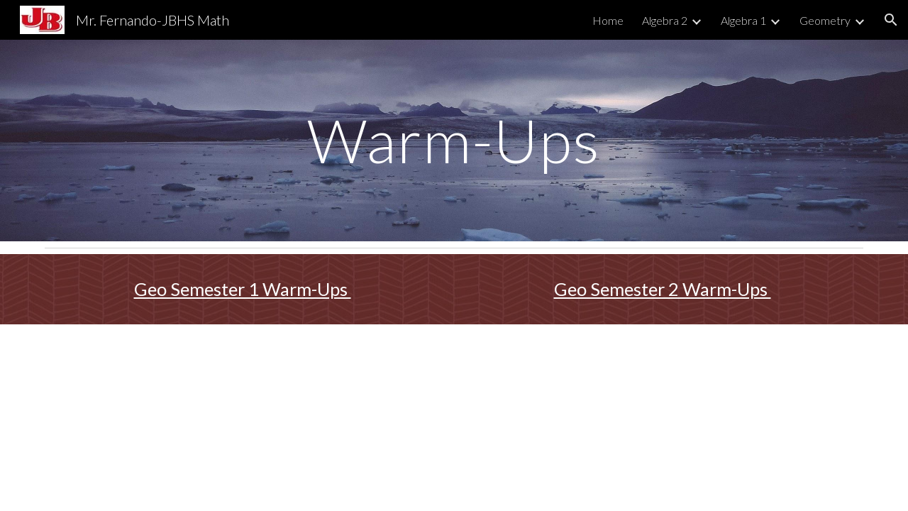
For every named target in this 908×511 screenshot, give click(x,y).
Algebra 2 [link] (664, 20)
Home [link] (608, 20)
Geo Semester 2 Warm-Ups (662, 289)
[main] (454, 140)
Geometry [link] (825, 20)
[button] (891, 20)
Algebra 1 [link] (743, 20)
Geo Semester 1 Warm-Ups (242, 289)
